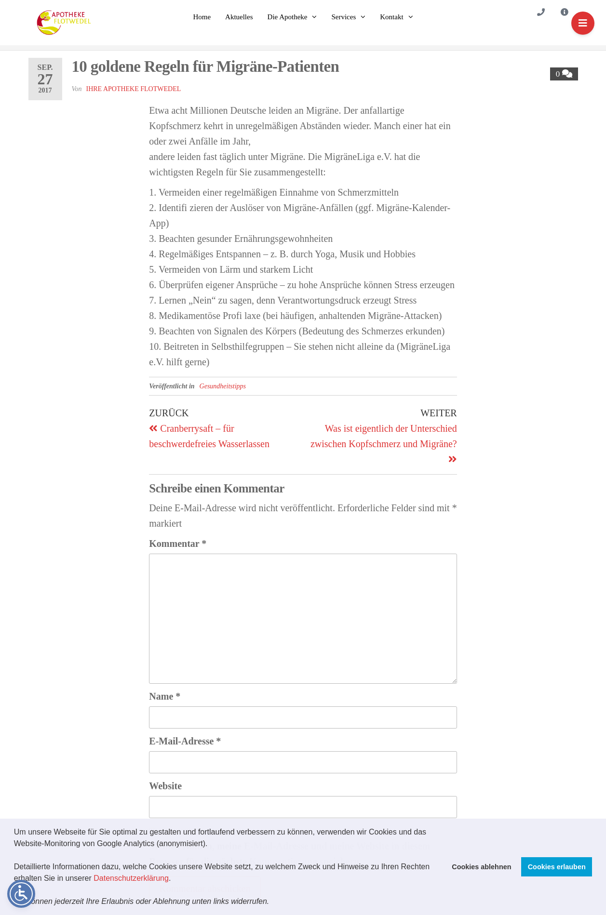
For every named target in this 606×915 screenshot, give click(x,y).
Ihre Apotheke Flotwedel (133, 89)
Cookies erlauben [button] (557, 867)
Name (164, 696)
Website (165, 786)
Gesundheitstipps (223, 386)
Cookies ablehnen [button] (481, 867)
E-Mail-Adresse (185, 741)
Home (202, 17)
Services (343, 17)
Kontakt (391, 17)
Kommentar (177, 543)
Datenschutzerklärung (131, 878)
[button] (272, 902)
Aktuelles (239, 17)
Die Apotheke (288, 17)
